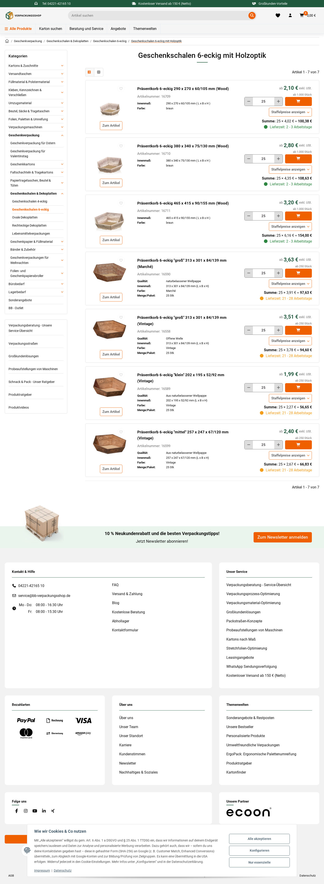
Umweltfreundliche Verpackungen (253, 745)
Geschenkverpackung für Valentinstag (27, 153)
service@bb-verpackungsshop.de (44, 596)
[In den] (298, 101)
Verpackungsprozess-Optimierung (253, 594)
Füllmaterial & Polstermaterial (29, 82)
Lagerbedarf (17, 292)
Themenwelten (145, 29)
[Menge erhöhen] (278, 101)
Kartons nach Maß (241, 639)
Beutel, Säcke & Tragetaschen (29, 111)
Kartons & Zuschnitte (23, 65)
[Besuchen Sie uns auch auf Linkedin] (43, 811)
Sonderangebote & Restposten (250, 718)
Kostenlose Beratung (128, 612)
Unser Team (128, 727)
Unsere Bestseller (239, 727)
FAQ (115, 585)
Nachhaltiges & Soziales (138, 772)
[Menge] (263, 101)
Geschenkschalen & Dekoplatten (33, 193)
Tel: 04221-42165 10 (56, 3)
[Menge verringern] (249, 101)
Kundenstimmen (132, 754)
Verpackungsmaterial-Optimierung (253, 603)
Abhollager (120, 621)
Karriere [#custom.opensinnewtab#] (125, 745)
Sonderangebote (20, 300)
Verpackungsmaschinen (25, 127)
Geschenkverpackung (24, 135)
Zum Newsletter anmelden (282, 537)
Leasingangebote (240, 657)
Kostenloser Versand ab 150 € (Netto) (256, 675)
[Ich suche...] (159, 15)
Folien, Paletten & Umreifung (28, 119)
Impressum (42, 870)
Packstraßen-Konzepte (244, 621)
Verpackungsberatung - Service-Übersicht (258, 585)
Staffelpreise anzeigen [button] (288, 112)
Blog (115, 603)
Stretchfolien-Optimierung (246, 648)
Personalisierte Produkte (245, 736)
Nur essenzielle (259, 862)
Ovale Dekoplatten (25, 217)
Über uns (126, 718)
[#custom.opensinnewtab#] (248, 812)
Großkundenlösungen (24, 356)
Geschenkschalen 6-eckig (30, 209)
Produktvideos (19, 407)
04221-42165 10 (31, 586)
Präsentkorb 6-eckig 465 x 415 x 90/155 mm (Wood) (183, 203)
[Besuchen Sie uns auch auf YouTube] (34, 811)
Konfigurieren (259, 850)
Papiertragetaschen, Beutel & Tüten (30, 183)
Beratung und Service (86, 29)
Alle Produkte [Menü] (18, 29)
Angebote (118, 29)
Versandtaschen (20, 74)
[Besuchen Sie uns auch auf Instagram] (25, 811)
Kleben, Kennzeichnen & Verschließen (25, 92)
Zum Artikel (111, 126)
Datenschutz (63, 870)
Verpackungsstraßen (23, 343)
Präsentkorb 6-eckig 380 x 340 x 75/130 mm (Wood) (183, 146)
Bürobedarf (17, 284)
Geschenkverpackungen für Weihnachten (29, 260)
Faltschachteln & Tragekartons (31, 172)
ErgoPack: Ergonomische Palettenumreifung (261, 754)
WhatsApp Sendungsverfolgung (251, 666)
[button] (290, 15)
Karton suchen (50, 29)
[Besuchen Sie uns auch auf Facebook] (16, 811)
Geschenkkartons (22, 164)
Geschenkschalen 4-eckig (29, 201)
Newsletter (127, 763)
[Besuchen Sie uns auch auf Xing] (53, 811)
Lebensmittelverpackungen (31, 233)
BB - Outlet (16, 308)
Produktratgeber (20, 394)
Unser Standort (131, 736)
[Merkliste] (278, 15)
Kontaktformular (125, 630)
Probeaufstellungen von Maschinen (33, 369)
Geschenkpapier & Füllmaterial (31, 241)
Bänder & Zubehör (23, 249)
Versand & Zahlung (127, 594)
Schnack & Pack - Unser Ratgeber (32, 382)
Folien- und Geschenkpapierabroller (26, 273)
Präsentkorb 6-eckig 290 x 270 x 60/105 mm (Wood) (183, 88)
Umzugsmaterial (20, 103)
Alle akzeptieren (259, 839)
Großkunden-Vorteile (270, 3)
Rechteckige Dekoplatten (29, 225)
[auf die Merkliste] (121, 88)
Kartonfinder (236, 772)
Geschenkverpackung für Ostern (32, 143)
